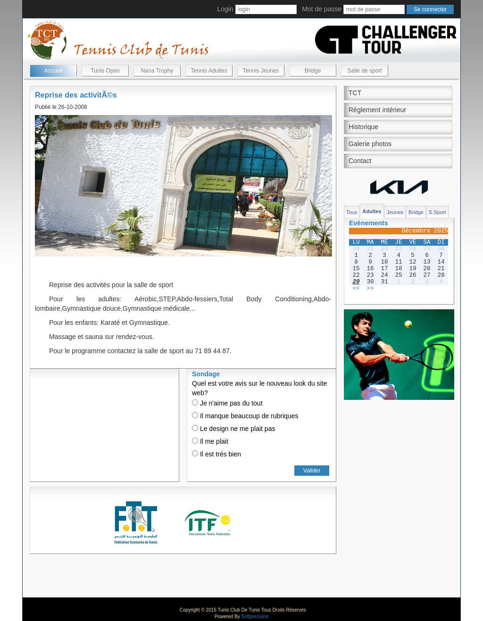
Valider (311, 470)
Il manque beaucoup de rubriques (245, 416)
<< (355, 288)
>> (370, 288)
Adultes (371, 211)
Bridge (313, 70)
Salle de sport (364, 70)
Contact (360, 161)
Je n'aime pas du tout (227, 403)
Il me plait (210, 441)
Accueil (53, 70)
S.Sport (437, 212)
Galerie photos (370, 144)
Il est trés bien (216, 454)
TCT (355, 93)
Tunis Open (105, 70)
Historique (363, 127)
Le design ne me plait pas (233, 428)
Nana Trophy (157, 70)
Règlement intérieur (377, 110)
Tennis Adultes (209, 70)
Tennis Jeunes (261, 70)
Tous (351, 212)
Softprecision (254, 616)
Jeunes (395, 212)
